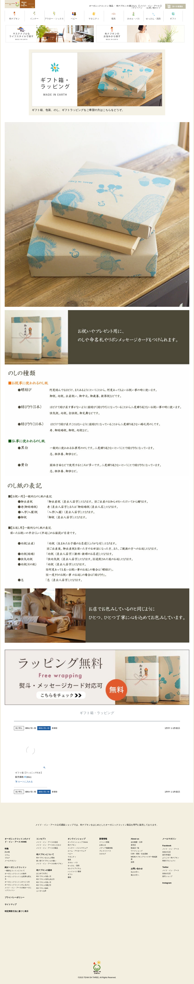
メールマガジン (10, 861)
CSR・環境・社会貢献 (139, 854)
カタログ (102, 854)
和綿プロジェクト (169, 861)
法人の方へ (135, 872)
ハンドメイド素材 (74, 871)
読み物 (7, 852)
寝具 (69, 860)
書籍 (69, 877)
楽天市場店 (166, 855)
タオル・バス (73, 862)
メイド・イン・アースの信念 (47, 842)
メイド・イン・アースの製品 (47, 848)
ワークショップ (136, 851)
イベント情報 (104, 842)
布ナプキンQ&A (42, 888)
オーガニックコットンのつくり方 (17, 882)
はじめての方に (42, 873)
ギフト (70, 874)
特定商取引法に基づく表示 (16, 911)
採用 (132, 862)
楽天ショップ (167, 876)
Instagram (166, 883)
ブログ (7, 858)
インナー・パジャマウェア (78, 848)
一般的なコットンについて (15, 870)
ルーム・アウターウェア (77, 851)
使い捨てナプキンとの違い (46, 861)
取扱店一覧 (135, 848)
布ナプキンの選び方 (43, 885)
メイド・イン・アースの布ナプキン (49, 863)
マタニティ (72, 857)
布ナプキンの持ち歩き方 (45, 879)
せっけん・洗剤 (73, 865)
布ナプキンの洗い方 (43, 882)
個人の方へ (135, 875)
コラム (7, 855)
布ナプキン (72, 845)
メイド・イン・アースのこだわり (48, 845)
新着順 (54, 728)
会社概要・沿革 (136, 842)
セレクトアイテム (74, 868)
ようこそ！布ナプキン (170, 858)
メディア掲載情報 (106, 848)
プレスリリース (105, 851)
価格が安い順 (30, 728)
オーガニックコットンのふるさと (17, 885)
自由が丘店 (166, 852)
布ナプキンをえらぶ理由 (45, 858)
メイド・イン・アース (170, 849)
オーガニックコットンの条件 (15, 873)
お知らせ (102, 845)
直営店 (133, 845)
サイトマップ (11, 904)
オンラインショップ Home (78, 842)
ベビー (70, 854)
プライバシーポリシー (14, 897)
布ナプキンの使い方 (43, 876)
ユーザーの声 (41, 891)
